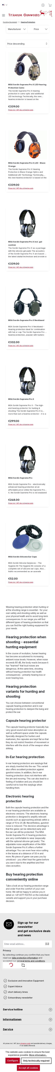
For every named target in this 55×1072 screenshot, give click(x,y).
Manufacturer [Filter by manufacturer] (17, 29)
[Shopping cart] (50, 5)
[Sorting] (27, 44)
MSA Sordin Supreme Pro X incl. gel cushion (25, 243)
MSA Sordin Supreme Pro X (21, 399)
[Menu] (3, 15)
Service (8, 1029)
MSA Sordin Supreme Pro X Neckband (26, 320)
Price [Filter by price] (40, 29)
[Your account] (42, 5)
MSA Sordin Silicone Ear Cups (22, 557)
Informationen (12, 1019)
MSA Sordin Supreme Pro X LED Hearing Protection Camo (27, 86)
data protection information (25, 958)
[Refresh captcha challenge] (23, 965)
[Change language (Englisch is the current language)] (4, 5)
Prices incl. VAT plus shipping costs (20, 267)
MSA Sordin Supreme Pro (20, 478)
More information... (38, 1055)
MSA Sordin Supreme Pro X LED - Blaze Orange (26, 164)
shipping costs (25, 1043)
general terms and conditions (31, 961)
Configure (12, 1060)
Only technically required (36, 1060)
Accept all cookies (28, 1068)
